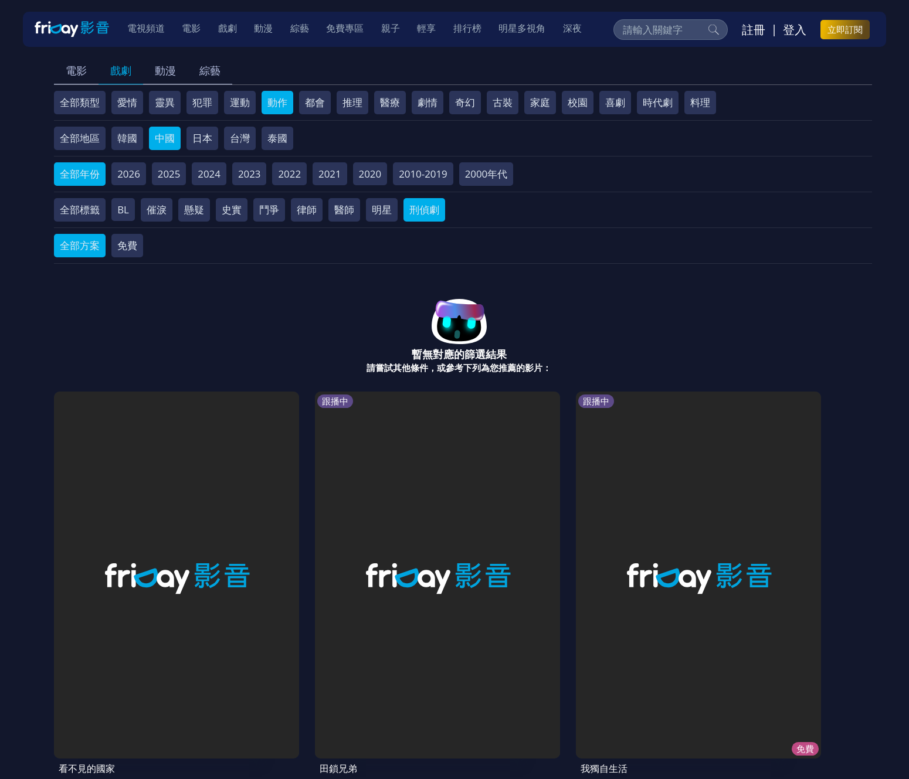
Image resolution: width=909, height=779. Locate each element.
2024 (209, 174)
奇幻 (465, 102)
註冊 (753, 30)
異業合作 (475, 695)
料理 (700, 102)
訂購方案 (689, 695)
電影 (76, 70)
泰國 (277, 138)
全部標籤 (80, 209)
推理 (352, 102)
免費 (127, 245)
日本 (202, 138)
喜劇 (615, 102)
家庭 (540, 102)
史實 (232, 209)
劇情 (427, 102)
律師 (307, 209)
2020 (370, 174)
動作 (277, 102)
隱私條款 (362, 695)
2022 (289, 174)
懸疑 (194, 209)
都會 (315, 102)
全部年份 (80, 174)
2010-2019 (423, 174)
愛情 (127, 102)
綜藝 (210, 70)
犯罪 (202, 102)
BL (123, 209)
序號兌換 (135, 695)
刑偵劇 (424, 209)
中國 (165, 138)
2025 (169, 174)
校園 (578, 102)
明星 (382, 209)
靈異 (165, 102)
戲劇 (120, 70)
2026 (128, 174)
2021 (329, 174)
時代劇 (658, 102)
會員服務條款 (300, 695)
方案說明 (187, 695)
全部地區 (80, 138)
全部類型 (80, 102)
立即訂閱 (845, 30)
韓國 (127, 138)
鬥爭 (269, 209)
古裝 (503, 102)
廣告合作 (588, 695)
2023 (249, 174)
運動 (240, 102)
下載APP (639, 695)
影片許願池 (532, 695)
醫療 (390, 102)
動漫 (165, 70)
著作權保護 (418, 695)
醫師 (344, 209)
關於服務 (84, 695)
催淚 (157, 209)
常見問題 (239, 695)
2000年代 (486, 174)
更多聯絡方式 (780, 739)
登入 (794, 30)
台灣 (240, 138)
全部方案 (80, 245)
